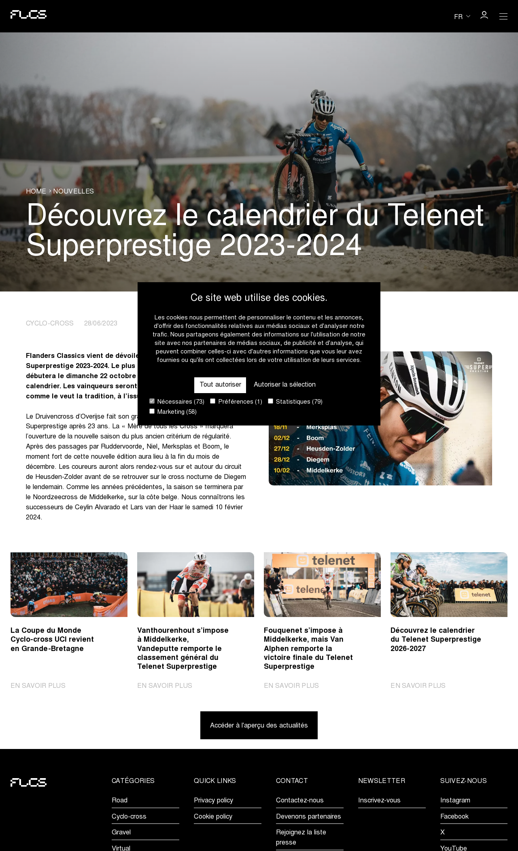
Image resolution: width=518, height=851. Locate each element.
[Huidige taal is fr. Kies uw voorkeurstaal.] (462, 16)
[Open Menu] (503, 16)
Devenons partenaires (308, 817)
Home (36, 192)
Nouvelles (73, 192)
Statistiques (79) (295, 401)
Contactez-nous (300, 801)
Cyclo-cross (129, 817)
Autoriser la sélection (285, 385)
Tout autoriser (220, 385)
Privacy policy (213, 801)
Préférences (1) (236, 401)
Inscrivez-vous (379, 801)
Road (119, 801)
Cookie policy (213, 817)
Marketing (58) (173, 411)
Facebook (454, 817)
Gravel (121, 833)
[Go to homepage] (29, 16)
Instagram (455, 801)
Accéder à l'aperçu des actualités (259, 726)
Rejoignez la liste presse (301, 838)
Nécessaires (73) (176, 401)
